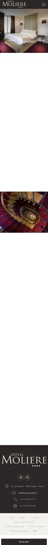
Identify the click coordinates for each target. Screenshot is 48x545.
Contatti (21, 517)
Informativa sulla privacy (20, 531)
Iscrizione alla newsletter (14, 526)
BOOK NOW (24, 542)
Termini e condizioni (36, 526)
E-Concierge (34, 517)
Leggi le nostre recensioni (24, 522)
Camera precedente (14, 39)
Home (11, 517)
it (37, 531)
